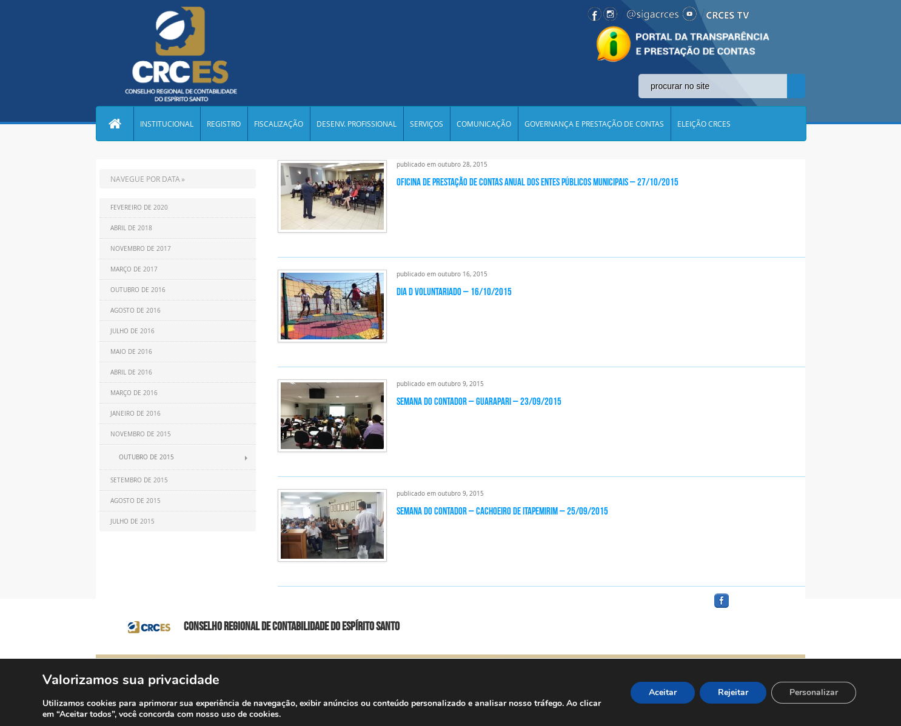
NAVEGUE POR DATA (145, 179)
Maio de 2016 (131, 352)
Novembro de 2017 (140, 249)
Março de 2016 (134, 393)
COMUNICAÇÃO (484, 123)
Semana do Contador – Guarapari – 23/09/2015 (479, 401)
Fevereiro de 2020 (139, 207)
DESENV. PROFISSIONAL (357, 123)
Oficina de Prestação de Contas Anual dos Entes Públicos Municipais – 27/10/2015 (537, 181)
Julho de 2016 (132, 331)
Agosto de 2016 (135, 311)
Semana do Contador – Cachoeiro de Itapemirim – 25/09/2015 (502, 510)
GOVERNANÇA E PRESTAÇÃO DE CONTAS (594, 123)
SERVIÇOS (426, 123)
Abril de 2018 (131, 228)
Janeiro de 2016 (135, 414)
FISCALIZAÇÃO (278, 123)
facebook (750, 608)
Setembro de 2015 (139, 480)
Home (114, 124)
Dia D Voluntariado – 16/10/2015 (454, 291)
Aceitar (663, 692)
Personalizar (813, 692)
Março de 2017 (134, 269)
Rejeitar (733, 692)
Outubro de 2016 (138, 290)
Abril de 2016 (131, 372)
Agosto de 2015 (135, 501)
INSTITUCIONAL (166, 123)
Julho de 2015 (132, 521)
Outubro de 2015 (146, 457)
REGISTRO (224, 123)
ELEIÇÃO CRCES (704, 123)
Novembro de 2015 (140, 434)
